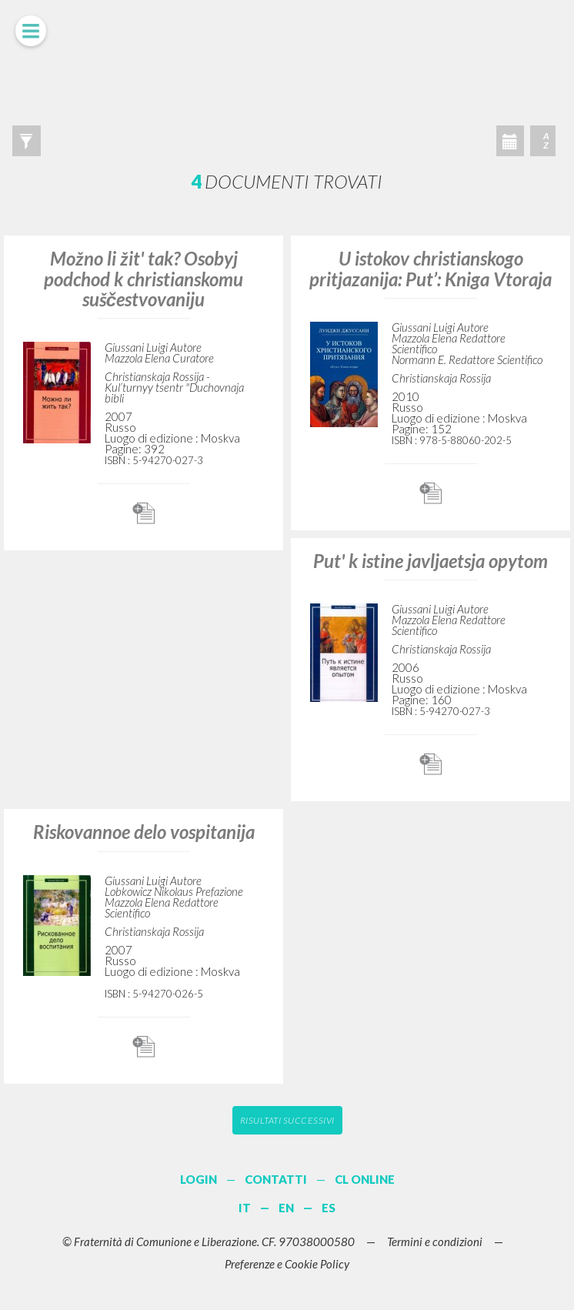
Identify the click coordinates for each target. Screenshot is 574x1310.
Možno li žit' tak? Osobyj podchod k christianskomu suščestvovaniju (143, 278)
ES (328, 1208)
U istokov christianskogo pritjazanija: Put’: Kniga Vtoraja (430, 268)
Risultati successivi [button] (287, 1120)
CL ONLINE (365, 1179)
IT (245, 1208)
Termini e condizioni (434, 1241)
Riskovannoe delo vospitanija (144, 831)
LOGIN (198, 1179)
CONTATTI (276, 1179)
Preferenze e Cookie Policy (287, 1264)
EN (286, 1208)
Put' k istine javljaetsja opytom (430, 561)
